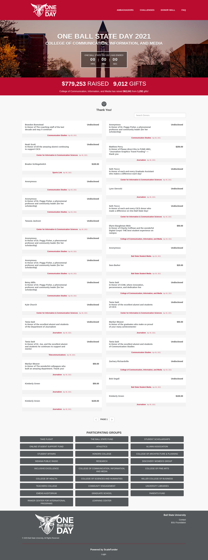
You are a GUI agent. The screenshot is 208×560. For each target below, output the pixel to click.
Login (103, 554)
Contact (182, 520)
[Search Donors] (160, 115)
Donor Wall (168, 10)
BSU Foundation (178, 522)
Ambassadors (125, 10)
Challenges (147, 10)
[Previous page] (96, 419)
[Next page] (112, 419)
